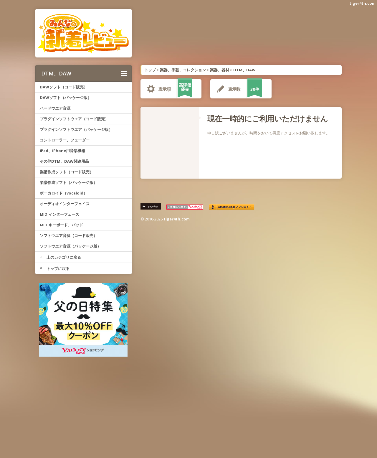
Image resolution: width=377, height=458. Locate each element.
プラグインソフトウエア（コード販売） (74, 118)
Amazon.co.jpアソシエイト (235, 207)
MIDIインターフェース (59, 214)
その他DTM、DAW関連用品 (64, 161)
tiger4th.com (362, 3)
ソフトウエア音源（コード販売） (68, 235)
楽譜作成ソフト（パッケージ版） (68, 182)
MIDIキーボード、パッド (61, 225)
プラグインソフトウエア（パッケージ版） (76, 129)
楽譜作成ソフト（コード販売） (66, 171)
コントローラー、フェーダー (65, 140)
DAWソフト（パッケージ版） (65, 97)
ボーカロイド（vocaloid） (63, 193)
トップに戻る (55, 268)
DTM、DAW (84, 73)
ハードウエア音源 (55, 108)
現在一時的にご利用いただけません (267, 118)
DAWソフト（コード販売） (63, 87)
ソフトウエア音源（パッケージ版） (70, 246)
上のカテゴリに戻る (60, 257)
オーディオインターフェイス (65, 203)
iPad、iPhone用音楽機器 (62, 150)
